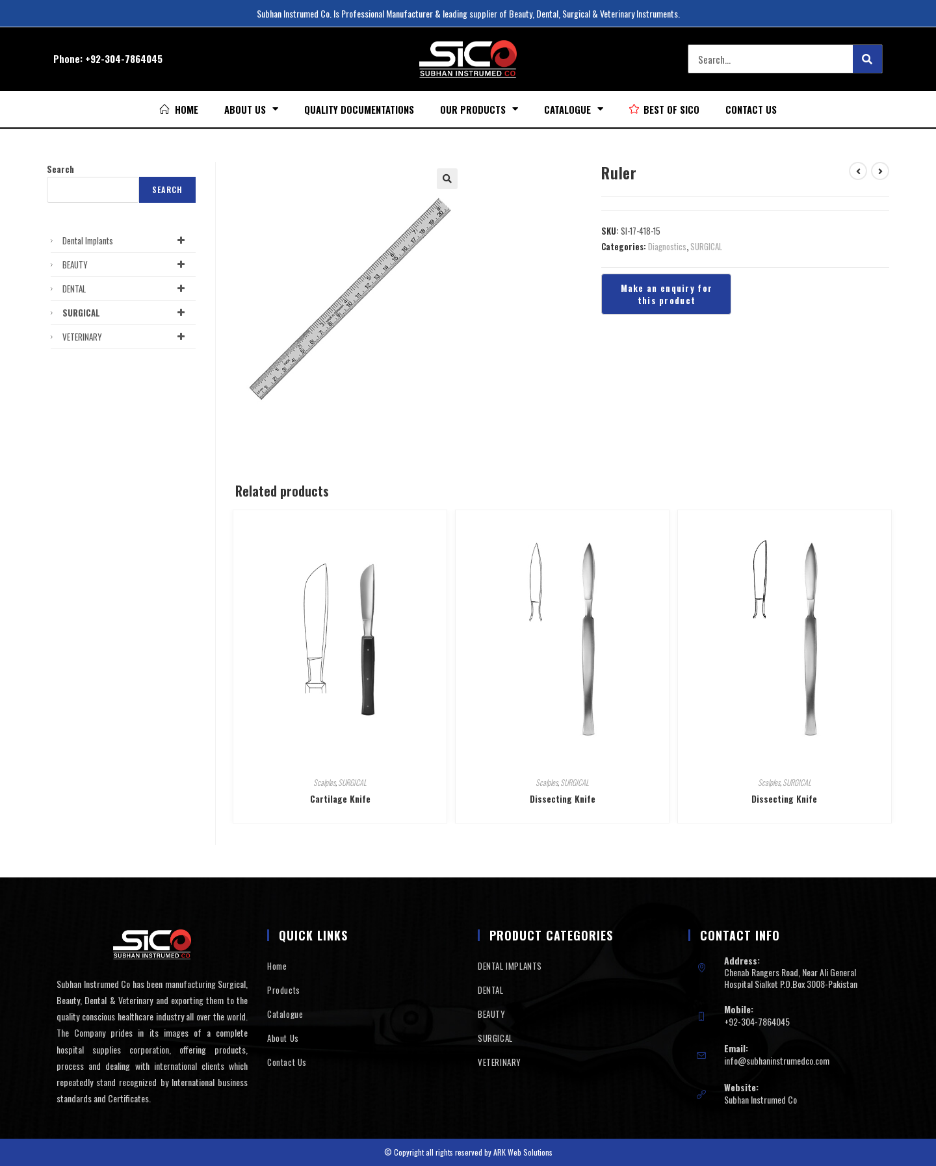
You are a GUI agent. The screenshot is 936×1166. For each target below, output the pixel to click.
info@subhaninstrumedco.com (776, 1060)
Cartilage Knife (340, 798)
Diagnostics (667, 246)
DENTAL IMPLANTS (510, 965)
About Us (251, 108)
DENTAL (125, 288)
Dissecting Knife (562, 798)
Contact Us (751, 109)
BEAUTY (125, 264)
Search (60, 168)
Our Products (479, 108)
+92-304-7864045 (123, 58)
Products (283, 989)
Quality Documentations (359, 109)
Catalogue (573, 108)
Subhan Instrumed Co (760, 1099)
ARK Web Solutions (522, 1152)
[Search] (867, 59)
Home (277, 965)
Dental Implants (125, 240)
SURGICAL (706, 246)
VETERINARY (125, 336)
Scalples (324, 782)
